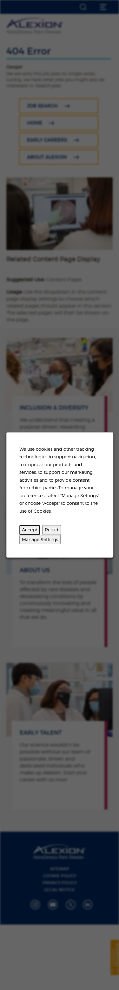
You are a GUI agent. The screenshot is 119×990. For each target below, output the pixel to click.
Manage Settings (40, 539)
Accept (29, 530)
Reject (51, 530)
